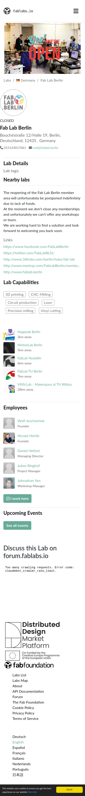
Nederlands (21, 764)
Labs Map (20, 680)
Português (20, 769)
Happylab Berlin (28, 332)
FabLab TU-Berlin (29, 371)
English (18, 742)
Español (18, 747)
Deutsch (19, 736)
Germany (25, 80)
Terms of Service (25, 718)
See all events (17, 525)
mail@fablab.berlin (45, 148)
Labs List (19, 675)
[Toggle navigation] (75, 10)
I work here (17, 498)
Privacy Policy (23, 713)
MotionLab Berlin (29, 345)
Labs (7, 80)
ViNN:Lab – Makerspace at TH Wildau (44, 384)
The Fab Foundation (28, 702)
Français (18, 753)
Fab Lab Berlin (52, 80)
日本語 (17, 774)
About (17, 686)
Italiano (18, 758)
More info (32, 792)
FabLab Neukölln (29, 358)
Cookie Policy (23, 707)
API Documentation (28, 691)
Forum (17, 696)
